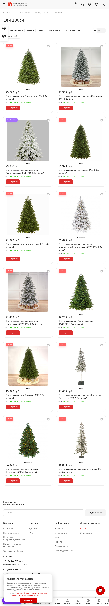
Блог (57, 537)
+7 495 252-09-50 (12, 561)
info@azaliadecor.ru (12, 569)
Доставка (33, 528)
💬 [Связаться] (100, 590)
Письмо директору (64, 550)
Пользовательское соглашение (12, 545)
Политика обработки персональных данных (31, 593)
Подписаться (95, 512)
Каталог (84, 528)
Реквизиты (60, 528)
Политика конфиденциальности (14, 538)
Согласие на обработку (15, 595)
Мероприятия (61, 533)
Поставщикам (61, 546)
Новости (59, 541)
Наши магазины (11, 533)
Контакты (8, 528)
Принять (28, 600)
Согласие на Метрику (31, 595)
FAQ (31, 533)
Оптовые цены (87, 533)
